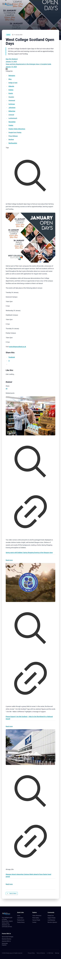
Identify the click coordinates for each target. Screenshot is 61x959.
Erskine (11, 90)
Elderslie (11, 86)
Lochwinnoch (13, 118)
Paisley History (21, 922)
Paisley (11, 125)
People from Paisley (15, 132)
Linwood (11, 115)
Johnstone (12, 107)
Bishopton (12, 75)
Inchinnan (12, 104)
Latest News (21, 917)
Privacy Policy (31, 953)
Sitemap (57, 953)
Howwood (12, 100)
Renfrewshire (13, 143)
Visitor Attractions (37, 915)
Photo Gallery (36, 917)
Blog (10, 79)
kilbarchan (12, 111)
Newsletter (12, 122)
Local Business (52, 920)
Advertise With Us (6, 941)
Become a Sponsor (52, 922)
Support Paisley (52, 917)
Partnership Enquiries (7, 944)
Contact (35, 922)
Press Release (13, 136)
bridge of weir (13, 83)
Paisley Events (21, 920)
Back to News (11, 893)
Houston (11, 97)
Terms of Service (41, 953)
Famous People (36, 920)
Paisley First (51, 915)
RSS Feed (50, 953)
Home (19, 915)
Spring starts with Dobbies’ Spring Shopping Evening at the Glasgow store (29, 552)
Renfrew (11, 139)
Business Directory (6, 939)
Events (11, 93)
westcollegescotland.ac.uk (17, 346)
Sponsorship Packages (7, 936)
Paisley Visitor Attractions (17, 129)
